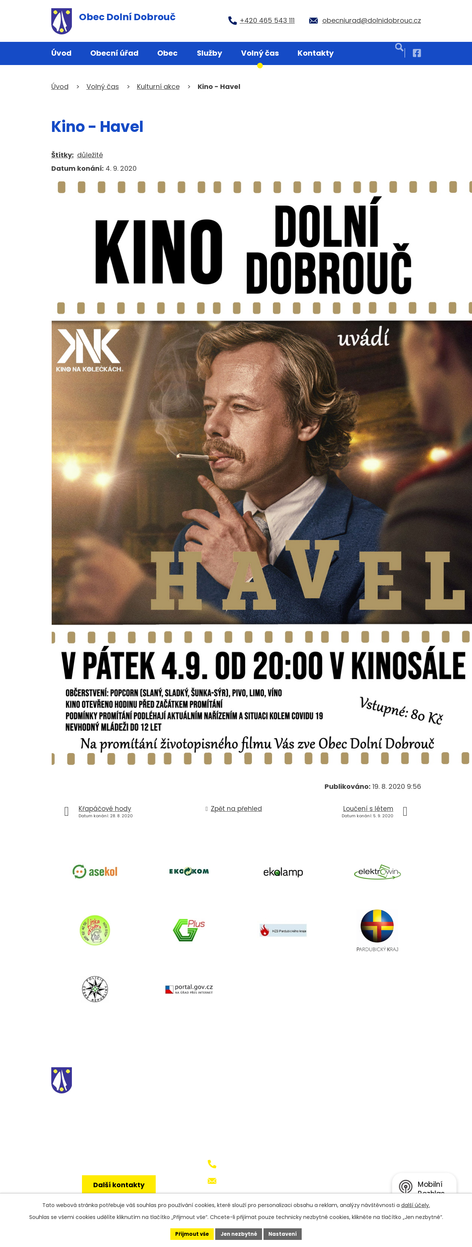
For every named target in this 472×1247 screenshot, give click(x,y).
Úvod (61, 53)
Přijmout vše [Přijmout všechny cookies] (189, 1233)
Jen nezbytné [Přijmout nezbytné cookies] (239, 1233)
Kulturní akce (158, 86)
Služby (209, 53)
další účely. (415, 1204)
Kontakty (316, 53)
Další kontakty (121, 1189)
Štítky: (62, 155)
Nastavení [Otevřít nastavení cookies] (286, 1233)
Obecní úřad (114, 53)
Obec (167, 53)
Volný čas (260, 53)
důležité (90, 155)
